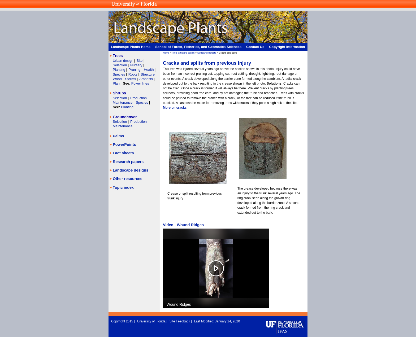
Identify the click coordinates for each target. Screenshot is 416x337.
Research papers (128, 162)
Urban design (123, 61)
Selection (120, 65)
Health (149, 70)
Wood (118, 79)
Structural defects (206, 52)
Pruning (135, 70)
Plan (116, 83)
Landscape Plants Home (130, 47)
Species (119, 74)
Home (166, 52)
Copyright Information (287, 47)
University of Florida (151, 321)
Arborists (146, 79)
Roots (133, 74)
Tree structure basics (183, 52)
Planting (119, 70)
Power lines (140, 83)
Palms (118, 136)
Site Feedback (180, 321)
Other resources (127, 179)
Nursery (136, 65)
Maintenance (123, 102)
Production (139, 98)
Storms (131, 79)
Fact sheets (123, 153)
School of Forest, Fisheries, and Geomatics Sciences (198, 47)
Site (140, 61)
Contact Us (255, 47)
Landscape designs (130, 170)
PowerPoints (124, 144)
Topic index (123, 187)
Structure (148, 74)
